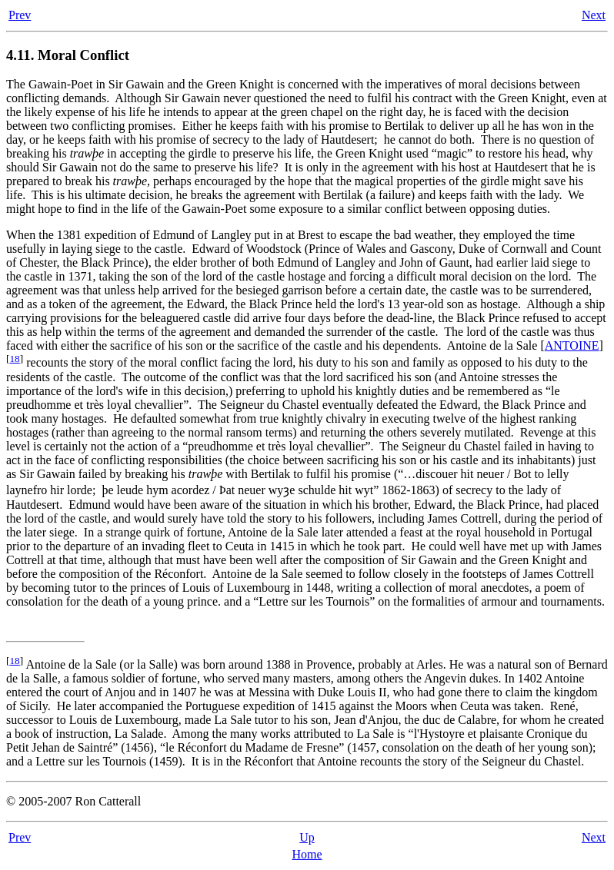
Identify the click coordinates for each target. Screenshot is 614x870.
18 (14, 358)
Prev (19, 15)
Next (594, 15)
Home (307, 854)
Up (307, 837)
